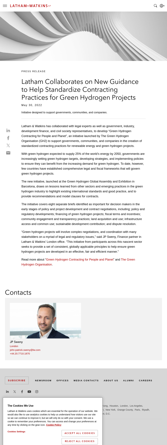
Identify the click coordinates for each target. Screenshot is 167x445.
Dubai (56, 405)
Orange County (125, 409)
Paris (137, 409)
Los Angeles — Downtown (18, 409)
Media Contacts (89, 380)
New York (110, 409)
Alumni (134, 380)
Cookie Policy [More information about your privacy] (53, 439)
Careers (152, 380)
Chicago (46, 405)
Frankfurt (78, 405)
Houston (114, 405)
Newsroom (44, 380)
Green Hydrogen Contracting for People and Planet (79, 259)
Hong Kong (102, 405)
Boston (25, 405)
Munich (100, 409)
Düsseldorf (65, 405)
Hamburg (89, 405)
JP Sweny (16, 342)
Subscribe (17, 380)
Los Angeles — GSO (44, 409)
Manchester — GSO (76, 409)
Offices (64, 380)
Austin (8, 405)
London (14, 346)
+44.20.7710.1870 (20, 353)
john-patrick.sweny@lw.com (25, 349)
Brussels (35, 405)
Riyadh (145, 409)
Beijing (16, 405)
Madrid (60, 409)
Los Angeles (136, 405)
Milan (91, 409)
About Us (116, 380)
